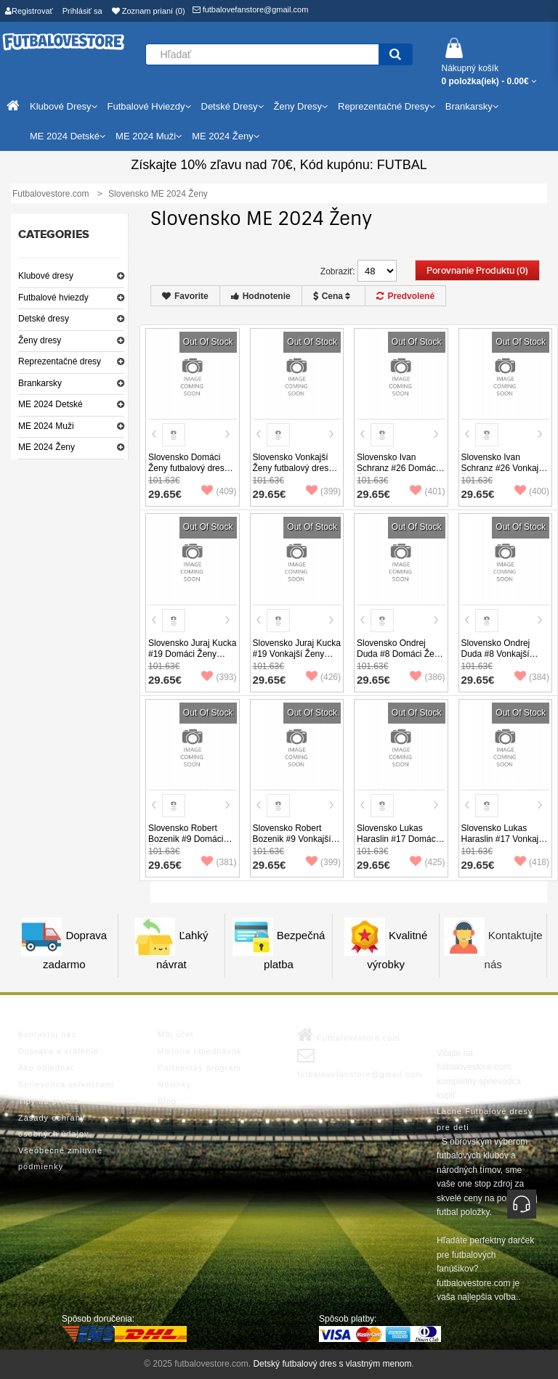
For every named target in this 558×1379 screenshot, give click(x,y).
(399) (323, 491)
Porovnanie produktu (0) (477, 271)
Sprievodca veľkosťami (66, 1084)
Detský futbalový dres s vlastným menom (332, 1364)
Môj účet (176, 1034)
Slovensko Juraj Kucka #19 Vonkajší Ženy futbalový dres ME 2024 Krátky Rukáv (297, 659)
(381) (218, 862)
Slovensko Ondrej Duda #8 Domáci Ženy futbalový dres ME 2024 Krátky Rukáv (400, 659)
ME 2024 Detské (50, 404)
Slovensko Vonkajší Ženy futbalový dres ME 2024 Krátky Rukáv (291, 473)
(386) (427, 677)
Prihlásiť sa (82, 11)
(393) (218, 677)
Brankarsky (40, 383)
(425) (427, 862)
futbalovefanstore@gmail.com (251, 9)
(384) (531, 677)
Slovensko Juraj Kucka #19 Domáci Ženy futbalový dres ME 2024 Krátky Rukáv (192, 659)
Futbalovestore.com (348, 1035)
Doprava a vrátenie (58, 1051)
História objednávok (200, 1051)
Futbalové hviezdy (53, 297)
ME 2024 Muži (46, 426)
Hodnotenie (261, 296)
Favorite (185, 296)
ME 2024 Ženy (46, 447)
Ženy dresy (39, 340)
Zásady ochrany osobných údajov (53, 1125)
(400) (531, 491)
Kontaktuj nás (47, 1034)
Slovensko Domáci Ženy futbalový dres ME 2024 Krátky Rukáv (186, 473)
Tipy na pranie (48, 1101)
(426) (323, 677)
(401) (427, 491)
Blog (167, 1101)
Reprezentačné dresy (59, 361)
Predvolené (405, 296)
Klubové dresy (45, 276)
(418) (531, 862)
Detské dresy (43, 319)
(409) (218, 491)
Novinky (174, 1084)
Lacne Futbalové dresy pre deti (485, 1119)
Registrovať (29, 11)
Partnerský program (199, 1067)
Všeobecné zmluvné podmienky (60, 1158)
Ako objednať (46, 1067)
